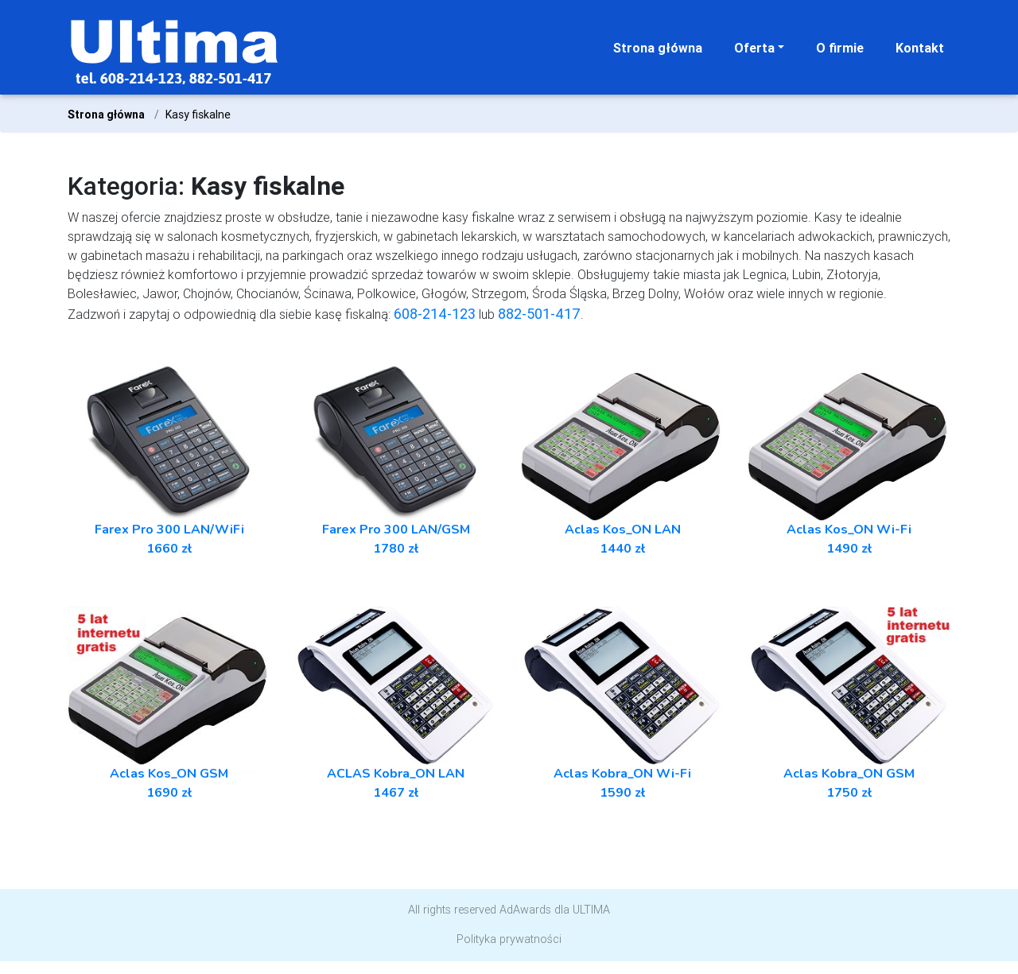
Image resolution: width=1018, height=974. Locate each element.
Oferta (754, 48)
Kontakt (920, 48)
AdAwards (525, 909)
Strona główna (657, 48)
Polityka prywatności (509, 939)
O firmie (840, 48)
